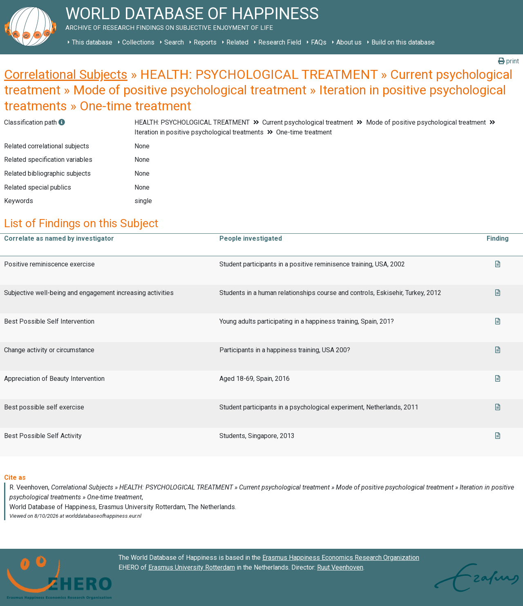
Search (174, 42)
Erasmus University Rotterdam (191, 567)
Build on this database (403, 42)
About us (349, 42)
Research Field (279, 42)
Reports (205, 42)
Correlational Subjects (65, 74)
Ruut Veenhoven (340, 567)
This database (92, 42)
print (508, 61)
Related (237, 42)
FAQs (318, 42)
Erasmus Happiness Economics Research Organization (340, 557)
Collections (138, 42)
